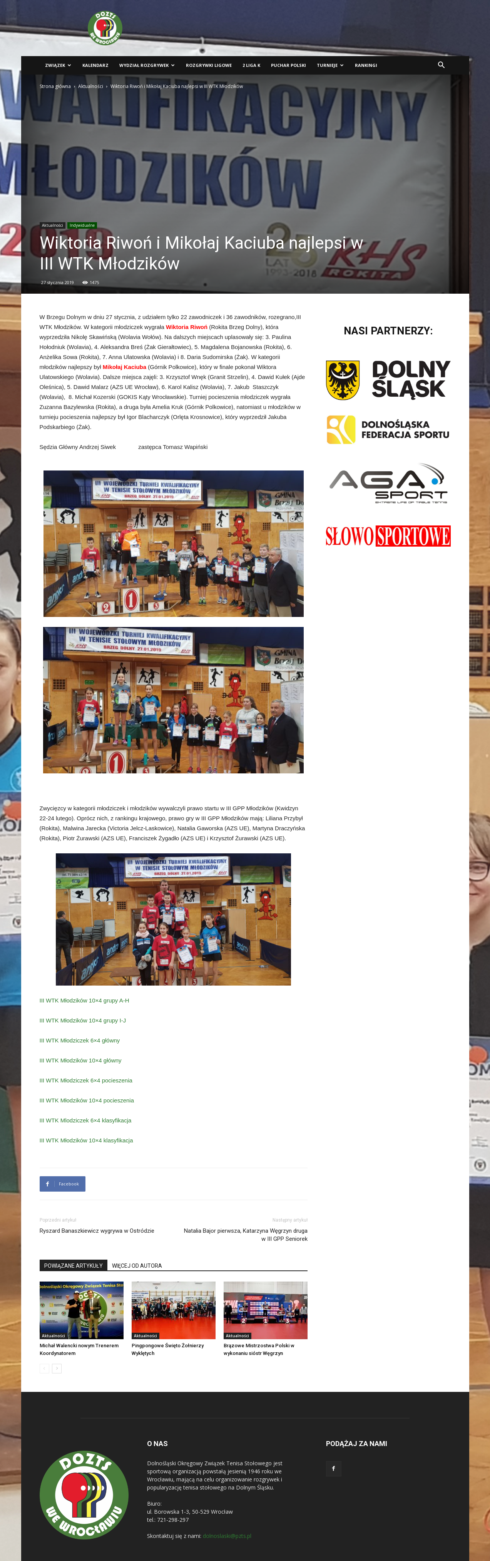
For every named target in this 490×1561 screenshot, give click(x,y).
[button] (441, 66)
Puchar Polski (288, 65)
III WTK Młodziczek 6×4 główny (80, 1040)
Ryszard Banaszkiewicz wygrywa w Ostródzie (97, 1230)
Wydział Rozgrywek (147, 65)
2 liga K (251, 65)
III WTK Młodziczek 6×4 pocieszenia (86, 1080)
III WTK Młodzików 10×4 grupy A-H (84, 1000)
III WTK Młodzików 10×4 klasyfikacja (86, 1140)
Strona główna (55, 86)
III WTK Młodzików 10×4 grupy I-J (83, 1020)
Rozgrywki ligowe (209, 65)
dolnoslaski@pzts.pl (227, 1535)
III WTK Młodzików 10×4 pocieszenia (87, 1100)
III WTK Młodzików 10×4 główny (81, 1060)
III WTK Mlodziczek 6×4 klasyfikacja (86, 1120)
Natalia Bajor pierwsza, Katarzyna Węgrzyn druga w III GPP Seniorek (246, 1234)
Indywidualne (82, 225)
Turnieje (330, 65)
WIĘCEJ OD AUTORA (137, 1266)
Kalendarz (95, 65)
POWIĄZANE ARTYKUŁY (73, 1266)
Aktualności (90, 86)
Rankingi (366, 65)
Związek (58, 65)
